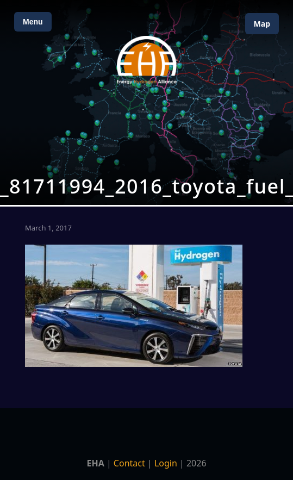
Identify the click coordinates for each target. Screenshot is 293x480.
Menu (33, 21)
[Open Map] (146, 102)
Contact (129, 463)
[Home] (147, 60)
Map (262, 23)
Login (165, 463)
